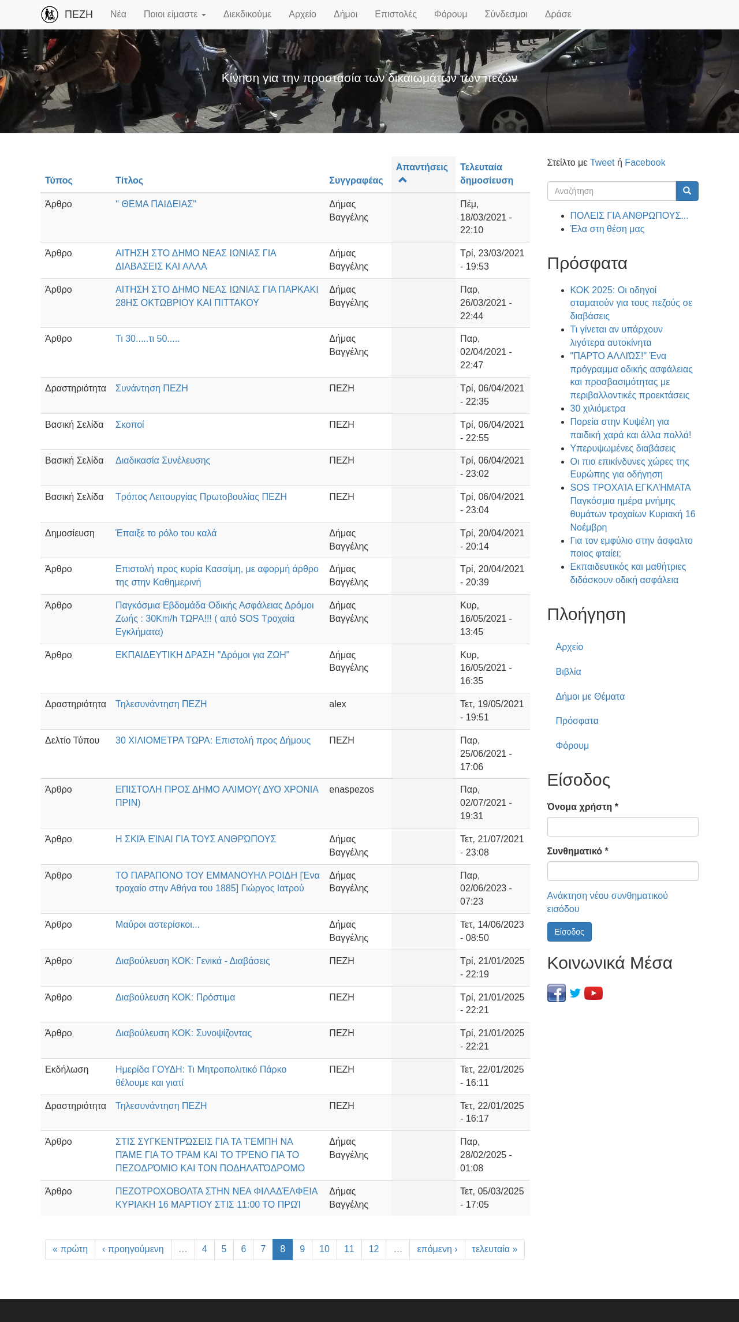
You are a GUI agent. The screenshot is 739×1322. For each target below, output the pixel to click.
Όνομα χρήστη (582, 807)
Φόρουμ (451, 14)
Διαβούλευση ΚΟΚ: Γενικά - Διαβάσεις (192, 961)
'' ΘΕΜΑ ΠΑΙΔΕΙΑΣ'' (155, 204)
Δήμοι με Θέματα (590, 696)
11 (349, 1249)
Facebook (645, 162)
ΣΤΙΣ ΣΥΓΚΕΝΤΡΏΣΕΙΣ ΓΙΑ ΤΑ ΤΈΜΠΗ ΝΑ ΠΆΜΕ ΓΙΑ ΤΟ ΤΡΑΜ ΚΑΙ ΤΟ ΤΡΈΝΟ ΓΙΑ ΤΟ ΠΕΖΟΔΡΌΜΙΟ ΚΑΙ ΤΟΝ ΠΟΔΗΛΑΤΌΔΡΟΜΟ (210, 1155)
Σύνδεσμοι (506, 14)
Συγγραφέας (356, 180)
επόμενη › (437, 1249)
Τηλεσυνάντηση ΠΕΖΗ (161, 704)
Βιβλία (568, 672)
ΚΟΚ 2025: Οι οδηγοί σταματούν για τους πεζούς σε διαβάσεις (631, 303)
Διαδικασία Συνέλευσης (162, 460)
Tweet (602, 162)
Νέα (118, 14)
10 (324, 1249)
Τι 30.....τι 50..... (147, 338)
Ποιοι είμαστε (175, 14)
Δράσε (558, 14)
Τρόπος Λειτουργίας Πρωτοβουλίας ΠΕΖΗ (201, 497)
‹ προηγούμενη (133, 1249)
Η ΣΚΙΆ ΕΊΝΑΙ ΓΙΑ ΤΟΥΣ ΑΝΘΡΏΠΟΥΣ (195, 839)
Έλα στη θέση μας (607, 229)
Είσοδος (569, 931)
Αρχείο (302, 14)
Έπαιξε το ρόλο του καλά (166, 533)
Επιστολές (396, 14)
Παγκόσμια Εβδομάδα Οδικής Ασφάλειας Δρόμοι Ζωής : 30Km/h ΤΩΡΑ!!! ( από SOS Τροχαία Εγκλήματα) (214, 618)
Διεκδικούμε (247, 14)
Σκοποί (129, 425)
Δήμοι (345, 14)
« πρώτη (70, 1249)
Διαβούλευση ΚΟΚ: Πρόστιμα (175, 997)
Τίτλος (129, 180)
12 (374, 1249)
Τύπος (59, 180)
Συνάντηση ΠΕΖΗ (151, 388)
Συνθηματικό (578, 851)
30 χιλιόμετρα (598, 408)
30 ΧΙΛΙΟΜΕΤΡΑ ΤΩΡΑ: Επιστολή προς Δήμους (213, 740)
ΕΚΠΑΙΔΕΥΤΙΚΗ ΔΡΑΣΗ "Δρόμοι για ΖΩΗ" (202, 655)
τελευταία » (495, 1249)
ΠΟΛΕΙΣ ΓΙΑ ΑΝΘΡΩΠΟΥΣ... (629, 216)
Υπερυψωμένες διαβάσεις (623, 448)
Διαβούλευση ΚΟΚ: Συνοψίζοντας (183, 1033)
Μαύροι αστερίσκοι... (157, 924)
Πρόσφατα (577, 721)
